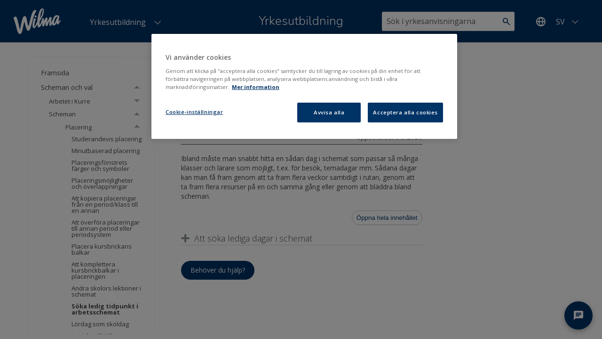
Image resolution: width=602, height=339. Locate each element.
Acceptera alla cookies (405, 112)
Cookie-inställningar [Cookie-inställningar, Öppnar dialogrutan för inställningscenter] (194, 111)
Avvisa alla (329, 112)
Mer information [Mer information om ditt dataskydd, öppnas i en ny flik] (255, 86)
